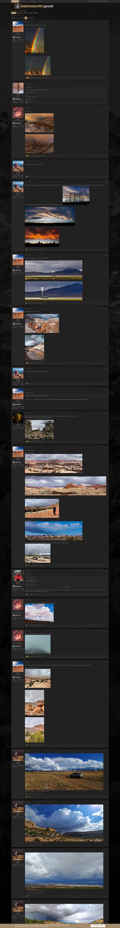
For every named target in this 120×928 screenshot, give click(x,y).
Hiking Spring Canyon (34, 838)
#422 (102, 83)
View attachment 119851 (35, 579)
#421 (102, 22)
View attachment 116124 (35, 92)
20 (24, 17)
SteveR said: (32, 392)
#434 (102, 629)
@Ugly (45, 164)
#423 (102, 107)
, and (36, 592)
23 (31, 17)
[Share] (100, 22)
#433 (102, 598)
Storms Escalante (33, 884)
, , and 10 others (42, 77)
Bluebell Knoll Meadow (34, 788)
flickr (46, 790)
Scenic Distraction (33, 790)
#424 (102, 161)
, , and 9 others (39, 563)
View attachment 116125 (35, 96)
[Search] (102, 1)
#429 (102, 389)
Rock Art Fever (40, 790)
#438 (102, 845)
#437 (102, 799)
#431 (102, 447)
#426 (102, 255)
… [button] (22, 17)
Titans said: (32, 87)
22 (29, 17)
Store (44, 1)
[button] (22, 1)
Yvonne (17, 15)
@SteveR (33, 399)
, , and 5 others (40, 655)
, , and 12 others (39, 362)
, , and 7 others (39, 249)
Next (35, 17)
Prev (18, 17)
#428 (102, 368)
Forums (18, 1)
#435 (102, 660)
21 (27, 17)
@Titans (39, 164)
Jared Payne (44, 788)
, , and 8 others (40, 155)
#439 (102, 895)
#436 (102, 749)
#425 (102, 182)
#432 (102, 569)
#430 (102, 413)
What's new (27, 1)
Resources (36, 1)
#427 (102, 308)
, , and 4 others (39, 623)
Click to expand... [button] (66, 585)
